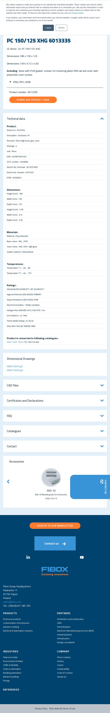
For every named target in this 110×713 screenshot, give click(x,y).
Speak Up (61, 677)
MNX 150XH (18, 342)
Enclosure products (12, 619)
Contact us (55, 543)
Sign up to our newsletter (55, 526)
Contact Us (105, 487)
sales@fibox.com (12, 601)
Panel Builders (64, 627)
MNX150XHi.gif (15, 370)
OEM (59, 623)
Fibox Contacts (64, 657)
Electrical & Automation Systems (18, 631)
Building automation (12, 673)
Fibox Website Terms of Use (62, 708)
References (11, 689)
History (60, 661)
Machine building (11, 677)
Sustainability (63, 669)
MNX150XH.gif (15, 366)
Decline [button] (61, 28)
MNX (9, 342)
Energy (6, 681)
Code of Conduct (64, 673)
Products (10, 613)
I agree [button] (48, 28)
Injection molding (11, 627)
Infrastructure (63, 638)
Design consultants (66, 642)
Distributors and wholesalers (70, 619)
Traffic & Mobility (10, 665)
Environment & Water (13, 661)
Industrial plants (64, 635)
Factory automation (12, 669)
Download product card (33, 100)
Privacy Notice (77, 13)
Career (60, 665)
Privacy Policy (41, 708)
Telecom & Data (10, 657)
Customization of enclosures (16, 623)
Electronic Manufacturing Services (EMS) (75, 631)
